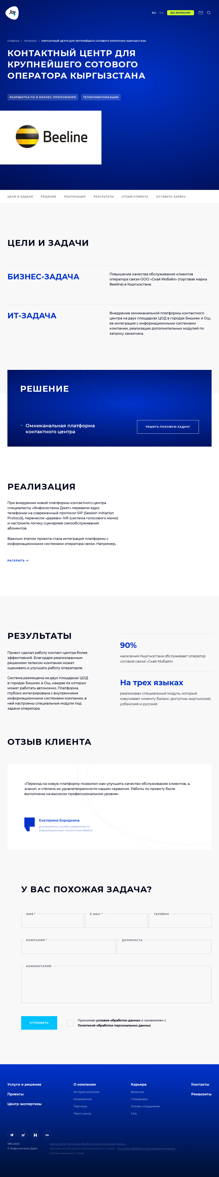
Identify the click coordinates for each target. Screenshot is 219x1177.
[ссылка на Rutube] (23, 1135)
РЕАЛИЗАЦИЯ (75, 196)
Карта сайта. (58, 1143)
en (167, 14)
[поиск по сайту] (7, 25)
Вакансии (137, 1091)
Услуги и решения (24, 1084)
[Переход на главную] (12, 14)
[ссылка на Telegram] (11, 1135)
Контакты (145, 14)
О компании (84, 1084)
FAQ (134, 1113)
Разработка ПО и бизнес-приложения (43, 97)
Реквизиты (201, 1094)
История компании (86, 1091)
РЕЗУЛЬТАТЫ (104, 196)
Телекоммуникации (101, 97)
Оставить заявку (171, 196)
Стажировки (139, 1099)
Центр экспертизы (86, 14)
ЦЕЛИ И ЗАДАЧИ (20, 196)
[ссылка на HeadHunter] (47, 1135)
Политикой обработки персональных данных (114, 1025)
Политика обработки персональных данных (146, 1148)
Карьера (139, 1084)
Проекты (64, 14)
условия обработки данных (118, 1020)
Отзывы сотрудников (145, 1106)
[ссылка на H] (35, 1135)
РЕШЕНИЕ (48, 196)
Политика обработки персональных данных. (96, 1143)
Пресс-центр (82, 1113)
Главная (13, 41)
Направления (82, 1099)
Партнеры (80, 1106)
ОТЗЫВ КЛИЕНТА (135, 196)
